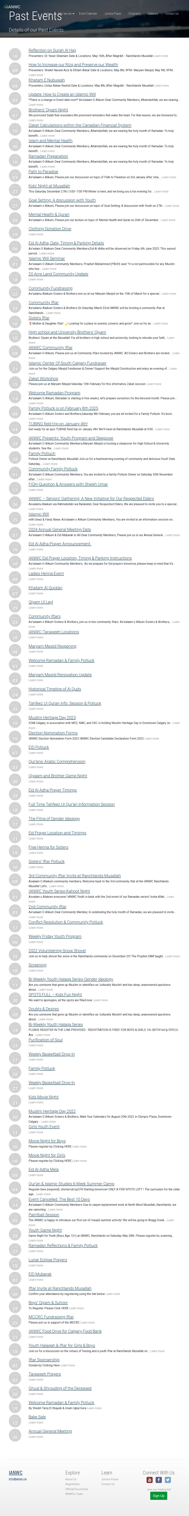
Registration (72, 1484)
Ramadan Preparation (48, 156)
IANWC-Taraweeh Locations (54, 631)
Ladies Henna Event (46, 573)
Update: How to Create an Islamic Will (62, 94)
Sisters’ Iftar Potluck (47, 861)
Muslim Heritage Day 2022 (52, 1111)
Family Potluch (42, 453)
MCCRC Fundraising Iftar (51, 1316)
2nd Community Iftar (47, 906)
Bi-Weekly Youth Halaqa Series (56, 1024)
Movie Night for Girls (47, 1155)
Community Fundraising (51, 288)
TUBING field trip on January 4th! (58, 423)
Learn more (161, 56)
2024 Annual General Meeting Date (60, 529)
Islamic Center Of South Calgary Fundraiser (67, 363)
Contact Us (108, 1484)
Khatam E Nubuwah (47, 80)
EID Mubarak (40, 1274)
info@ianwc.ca (18, 1479)
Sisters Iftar (39, 317)
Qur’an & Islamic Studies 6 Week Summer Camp (71, 1183)
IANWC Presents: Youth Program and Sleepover (71, 438)
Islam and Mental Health (51, 140)
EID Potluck (39, 747)
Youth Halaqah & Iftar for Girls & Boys (62, 1345)
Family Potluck (42, 1068)
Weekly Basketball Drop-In (52, 1054)
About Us (70, 1479)
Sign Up (159, 1496)
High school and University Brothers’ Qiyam (67, 332)
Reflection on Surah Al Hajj (52, 50)
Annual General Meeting (50, 1431)
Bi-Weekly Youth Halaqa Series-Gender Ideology (71, 979)
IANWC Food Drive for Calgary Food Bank (65, 1331)
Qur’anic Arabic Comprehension (57, 761)
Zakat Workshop (43, 378)
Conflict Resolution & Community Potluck (66, 922)
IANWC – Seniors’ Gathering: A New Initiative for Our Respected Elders (91, 498)
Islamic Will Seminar (47, 258)
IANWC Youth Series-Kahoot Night (59, 891)
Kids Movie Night (44, 1096)
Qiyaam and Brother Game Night (58, 775)
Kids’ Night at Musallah (49, 185)
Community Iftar (44, 302)
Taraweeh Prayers (45, 1374)
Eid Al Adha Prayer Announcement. (60, 543)
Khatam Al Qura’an (45, 587)
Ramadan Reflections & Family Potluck (63, 1245)
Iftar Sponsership (44, 1359)
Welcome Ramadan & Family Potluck (61, 660)
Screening (38, 964)
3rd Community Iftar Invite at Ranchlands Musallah (75, 875)
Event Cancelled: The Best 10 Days (59, 1199)
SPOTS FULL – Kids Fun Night (55, 994)
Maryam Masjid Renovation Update (60, 674)
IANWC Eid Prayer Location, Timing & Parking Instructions (80, 558)
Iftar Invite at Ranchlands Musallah (60, 1288)
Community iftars (45, 616)
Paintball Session (44, 1214)
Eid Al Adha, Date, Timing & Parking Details (66, 243)
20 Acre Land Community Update (58, 273)
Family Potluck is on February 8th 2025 (63, 408)
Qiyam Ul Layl (41, 602)
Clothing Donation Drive (50, 228)
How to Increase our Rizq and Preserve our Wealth (73, 64)
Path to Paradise (43, 171)
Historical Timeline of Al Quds (55, 689)
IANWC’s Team (74, 1494)
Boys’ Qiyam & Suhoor (48, 1302)
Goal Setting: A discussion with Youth (62, 200)
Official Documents (76, 1489)
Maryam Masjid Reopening (52, 646)
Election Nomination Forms (53, 732)
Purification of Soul (46, 1039)
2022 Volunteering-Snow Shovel (57, 950)
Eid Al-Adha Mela (44, 1169)
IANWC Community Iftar (51, 347)
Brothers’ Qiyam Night (48, 109)
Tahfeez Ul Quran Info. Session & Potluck (65, 703)
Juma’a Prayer (110, 1479)
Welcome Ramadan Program (54, 392)
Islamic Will (39, 514)
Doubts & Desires (44, 1008)
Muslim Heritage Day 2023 (52, 717)
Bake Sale (37, 1416)
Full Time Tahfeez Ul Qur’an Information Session (72, 804)
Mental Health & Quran (49, 214)
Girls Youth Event (44, 1126)
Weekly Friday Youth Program (55, 936)
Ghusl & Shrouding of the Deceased (60, 1388)
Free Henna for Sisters (48, 847)
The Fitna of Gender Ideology (54, 818)
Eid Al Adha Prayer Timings (53, 790)
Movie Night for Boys (47, 1140)
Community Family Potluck (53, 468)
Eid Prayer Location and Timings (57, 832)
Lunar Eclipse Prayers (48, 1259)
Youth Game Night (45, 1230)
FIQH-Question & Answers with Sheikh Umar (68, 484)
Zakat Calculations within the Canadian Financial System (80, 125)
